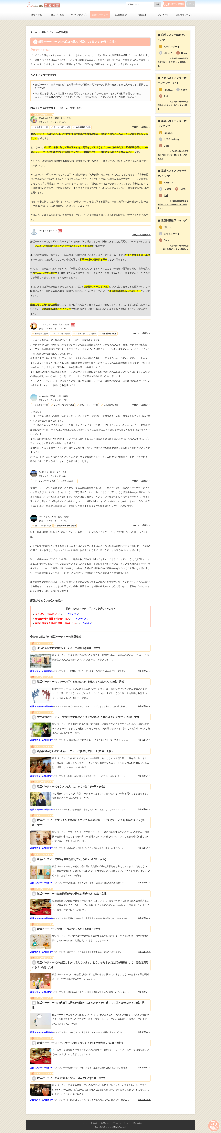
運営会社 (94, 1123)
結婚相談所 (121, 15)
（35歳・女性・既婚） (53, 472)
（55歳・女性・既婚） (56, 118)
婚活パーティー (100, 15)
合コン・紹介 (57, 15)
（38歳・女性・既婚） (54, 396)
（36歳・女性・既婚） (55, 324)
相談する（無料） (174, 4)
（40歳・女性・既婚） (54, 517)
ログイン (191, 4)
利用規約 (105, 1123)
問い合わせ (138, 1123)
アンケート (163, 15)
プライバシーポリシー (121, 1123)
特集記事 (142, 15)
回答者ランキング (184, 15)
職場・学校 (36, 15)
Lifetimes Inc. (107, 1127)
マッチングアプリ (79, 15)
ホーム (84, 1123)
